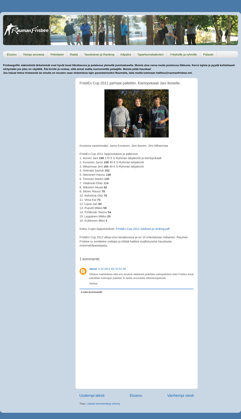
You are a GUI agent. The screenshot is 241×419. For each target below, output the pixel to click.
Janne (93, 268)
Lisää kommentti (91, 292)
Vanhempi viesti (180, 395)
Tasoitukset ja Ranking (99, 54)
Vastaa (93, 283)
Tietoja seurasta (33, 54)
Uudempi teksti (91, 395)
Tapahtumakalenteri (150, 54)
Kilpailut (125, 54)
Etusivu (12, 54)
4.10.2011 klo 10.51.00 (112, 268)
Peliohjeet (57, 54)
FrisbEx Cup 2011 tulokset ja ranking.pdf (143, 228)
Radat (74, 54)
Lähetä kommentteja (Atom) (103, 403)
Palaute (208, 54)
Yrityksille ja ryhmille (183, 54)
